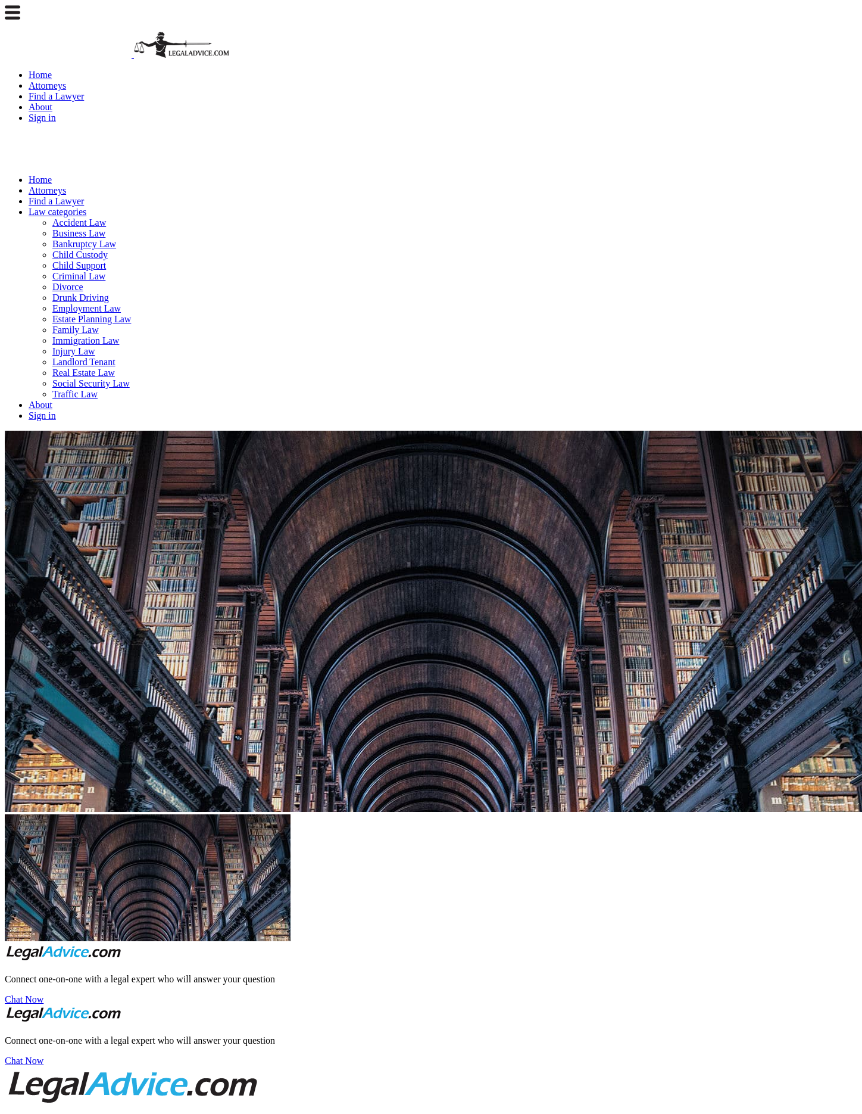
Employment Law (86, 308)
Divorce (67, 287)
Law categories (57, 212)
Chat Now (24, 999)
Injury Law (73, 351)
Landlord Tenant (83, 362)
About (40, 107)
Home (40, 75)
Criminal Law (78, 276)
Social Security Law (91, 383)
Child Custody (80, 255)
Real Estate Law (83, 373)
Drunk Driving (80, 297)
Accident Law (79, 222)
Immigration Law (85, 340)
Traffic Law (75, 394)
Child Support (79, 265)
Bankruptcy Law (84, 244)
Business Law (78, 233)
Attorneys (47, 85)
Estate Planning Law (91, 319)
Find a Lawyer (56, 96)
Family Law (75, 330)
